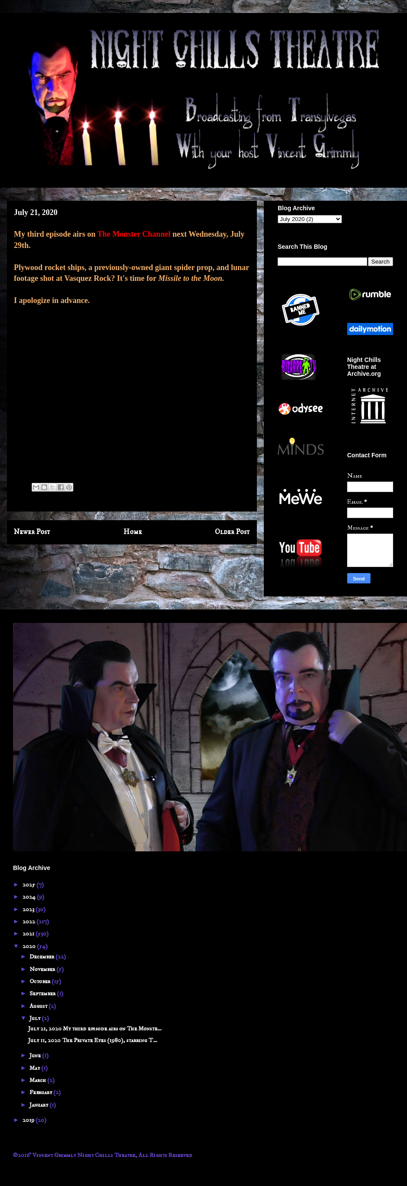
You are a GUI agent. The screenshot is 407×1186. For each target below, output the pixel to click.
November (43, 969)
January (39, 1105)
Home (133, 532)
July (36, 1018)
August (39, 1006)
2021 (29, 934)
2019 (29, 1120)
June (36, 1055)
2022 (29, 921)
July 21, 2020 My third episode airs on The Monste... (94, 1029)
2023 (29, 909)
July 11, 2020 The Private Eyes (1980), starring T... (92, 1040)
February (41, 1092)
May (35, 1068)
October (41, 981)
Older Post (232, 532)
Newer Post (32, 532)
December (43, 957)
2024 (30, 897)
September (43, 993)
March (38, 1080)
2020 (30, 946)
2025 (29, 885)
